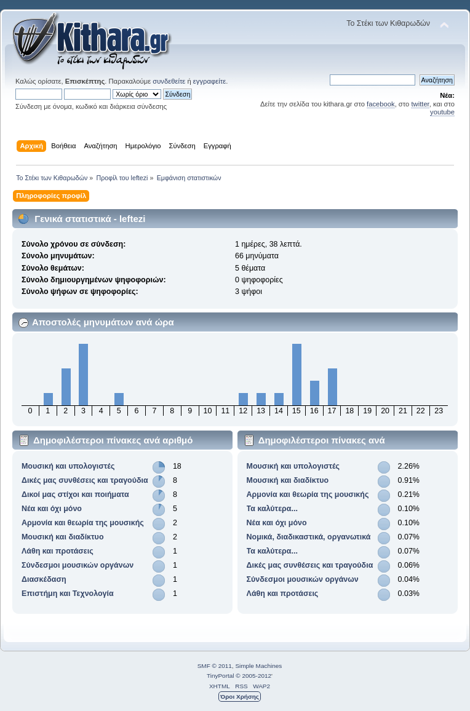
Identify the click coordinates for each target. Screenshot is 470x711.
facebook (381, 104)
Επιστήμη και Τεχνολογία (68, 593)
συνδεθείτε (169, 81)
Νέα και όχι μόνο (52, 508)
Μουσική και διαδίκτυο (63, 537)
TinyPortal (220, 675)
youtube (442, 112)
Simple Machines (258, 665)
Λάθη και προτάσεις (58, 551)
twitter (420, 104)
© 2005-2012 (253, 675)
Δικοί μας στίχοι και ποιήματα (75, 494)
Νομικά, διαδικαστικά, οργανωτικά (309, 537)
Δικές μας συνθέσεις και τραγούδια (85, 480)
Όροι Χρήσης (239, 696)
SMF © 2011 (214, 665)
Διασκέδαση (44, 579)
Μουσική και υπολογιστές (68, 466)
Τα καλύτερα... (272, 508)
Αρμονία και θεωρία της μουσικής (83, 522)
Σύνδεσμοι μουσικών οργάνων (77, 565)
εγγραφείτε (209, 81)
